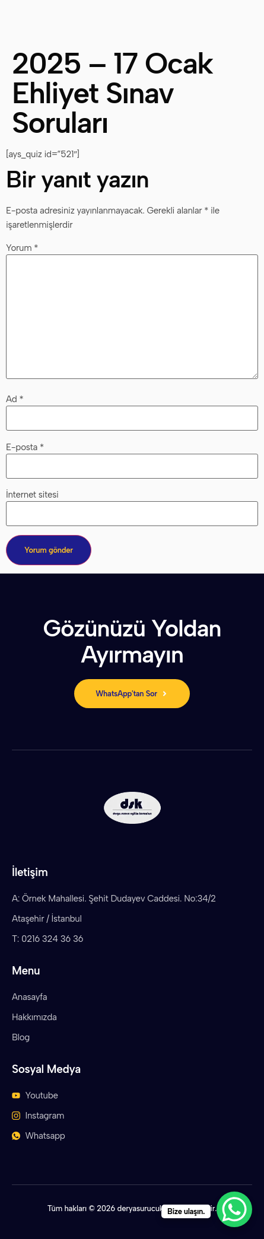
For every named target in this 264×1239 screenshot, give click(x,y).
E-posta (25, 447)
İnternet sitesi (32, 494)
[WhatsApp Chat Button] (234, 1209)
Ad (14, 399)
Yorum (22, 248)
